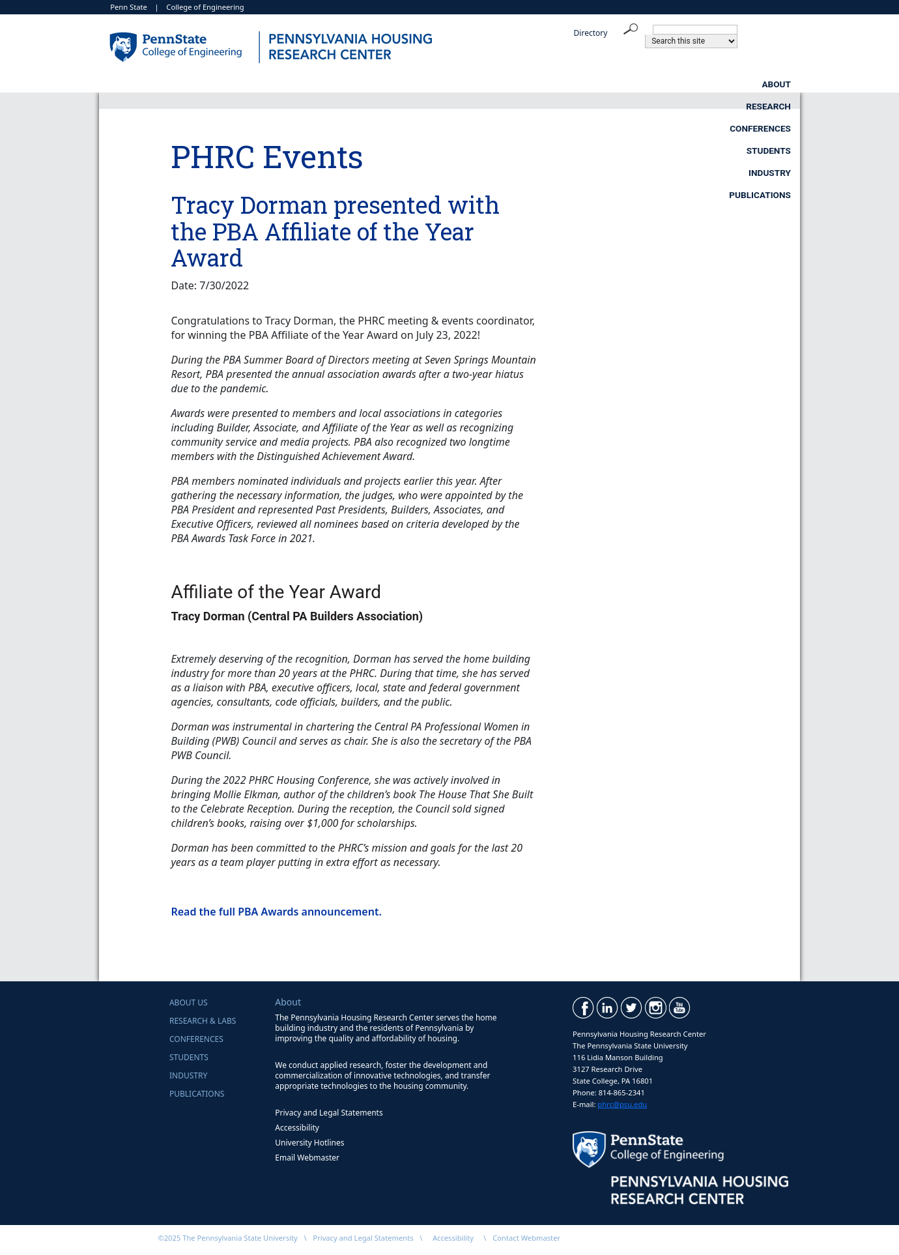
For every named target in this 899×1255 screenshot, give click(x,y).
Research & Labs (202, 1020)
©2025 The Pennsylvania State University (227, 1238)
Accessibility (297, 1127)
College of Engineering (205, 7)
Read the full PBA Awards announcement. (276, 911)
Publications (760, 84)
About (198, 84)
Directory (591, 32)
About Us (188, 1002)
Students (535, 84)
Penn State (128, 7)
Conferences (417, 84)
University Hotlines (309, 1142)
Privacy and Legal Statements (328, 1112)
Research (300, 84)
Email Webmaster (307, 1157)
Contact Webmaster (526, 1238)
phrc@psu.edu (622, 1104)
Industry (643, 84)
